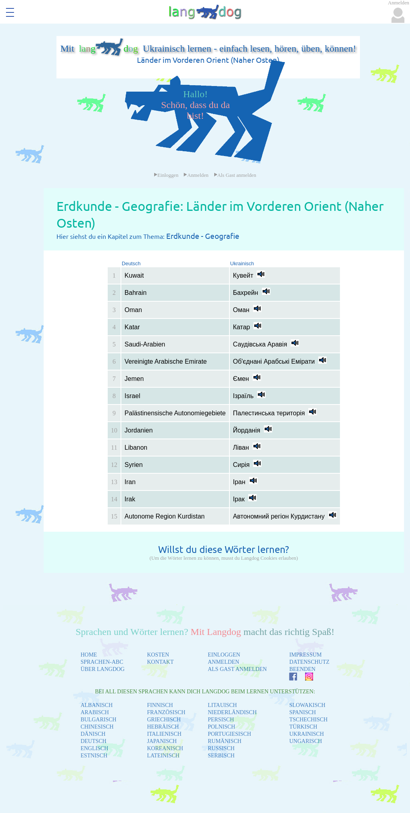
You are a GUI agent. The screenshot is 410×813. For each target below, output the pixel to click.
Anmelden (195, 175)
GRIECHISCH (164, 720)
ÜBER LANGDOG (102, 669)
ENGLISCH (94, 748)
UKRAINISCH (306, 734)
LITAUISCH (222, 705)
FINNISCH (160, 705)
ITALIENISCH (164, 734)
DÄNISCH (92, 734)
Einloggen (166, 175)
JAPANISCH (162, 741)
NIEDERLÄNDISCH (232, 712)
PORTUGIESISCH (229, 734)
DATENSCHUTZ (309, 662)
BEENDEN (302, 669)
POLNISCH (221, 727)
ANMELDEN (223, 662)
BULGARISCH (98, 720)
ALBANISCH (96, 705)
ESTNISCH (93, 756)
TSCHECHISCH (308, 720)
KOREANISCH (165, 748)
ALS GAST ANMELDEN (237, 669)
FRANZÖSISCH (166, 712)
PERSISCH (221, 720)
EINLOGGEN (224, 655)
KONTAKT (160, 662)
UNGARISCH (305, 741)
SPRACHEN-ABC (101, 662)
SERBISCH (221, 756)
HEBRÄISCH (163, 727)
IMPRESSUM (305, 655)
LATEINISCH (163, 756)
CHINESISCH (96, 727)
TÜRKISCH (303, 727)
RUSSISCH (221, 748)
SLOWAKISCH (307, 705)
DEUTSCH (93, 741)
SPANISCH (302, 712)
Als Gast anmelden (235, 175)
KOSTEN (158, 655)
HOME (88, 655)
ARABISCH (94, 712)
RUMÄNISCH (224, 741)
